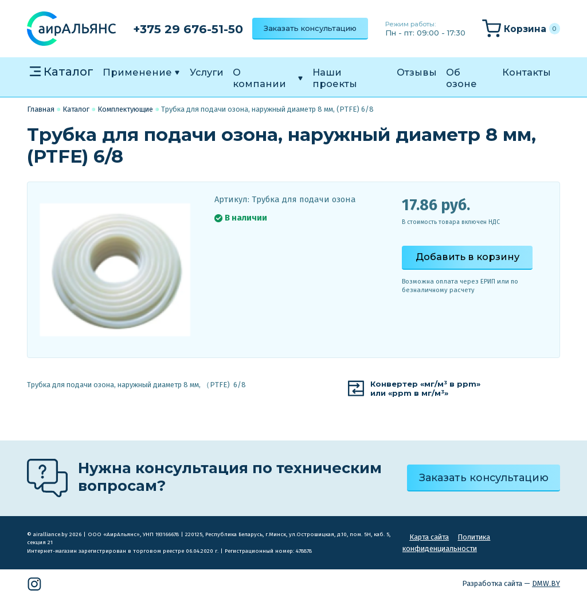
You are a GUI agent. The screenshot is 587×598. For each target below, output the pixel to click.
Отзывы (417, 72)
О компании (259, 77)
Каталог (68, 71)
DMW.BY (546, 583)
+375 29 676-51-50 (188, 29)
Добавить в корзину (467, 256)
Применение (137, 72)
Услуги (207, 72)
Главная (40, 109)
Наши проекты (334, 77)
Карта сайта (429, 537)
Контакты (526, 72)
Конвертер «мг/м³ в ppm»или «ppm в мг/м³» (425, 388)
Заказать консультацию (310, 28)
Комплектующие (125, 109)
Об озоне (461, 77)
